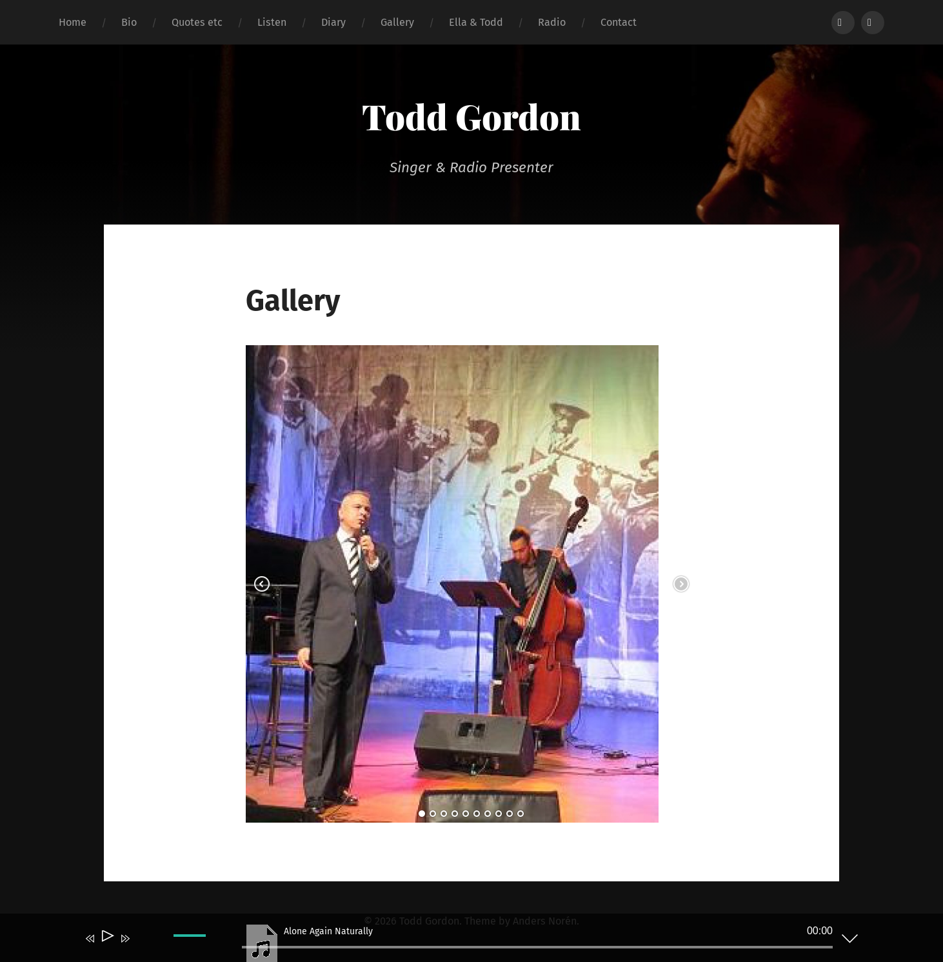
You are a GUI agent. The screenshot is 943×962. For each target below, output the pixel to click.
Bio (129, 22)
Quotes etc (197, 22)
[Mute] (143, 947)
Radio (552, 22)
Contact (619, 22)
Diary (333, 22)
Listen (271, 22)
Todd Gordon (471, 116)
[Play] (107, 938)
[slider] (537, 947)
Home (72, 22)
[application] (462, 941)
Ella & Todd (476, 22)
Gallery (397, 22)
